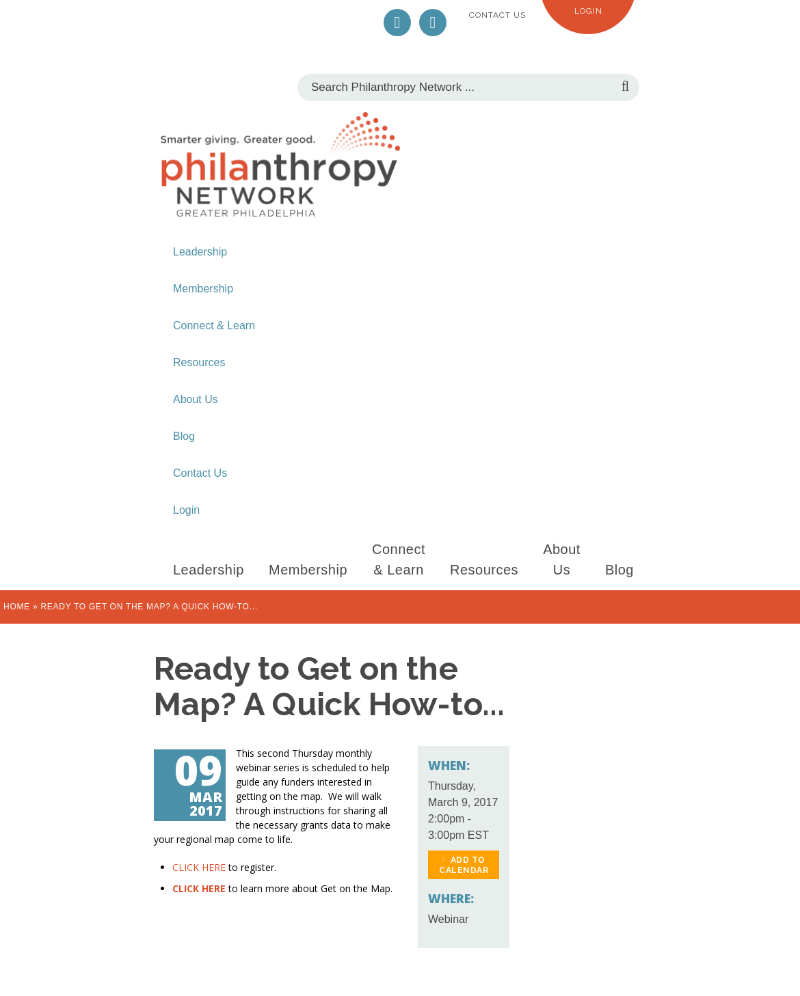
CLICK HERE (199, 867)
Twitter (397, 22)
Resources (199, 362)
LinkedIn (432, 22)
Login (588, 11)
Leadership (200, 252)
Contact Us (497, 15)
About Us (195, 399)
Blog (184, 436)
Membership (203, 288)
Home (16, 606)
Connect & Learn (214, 325)
